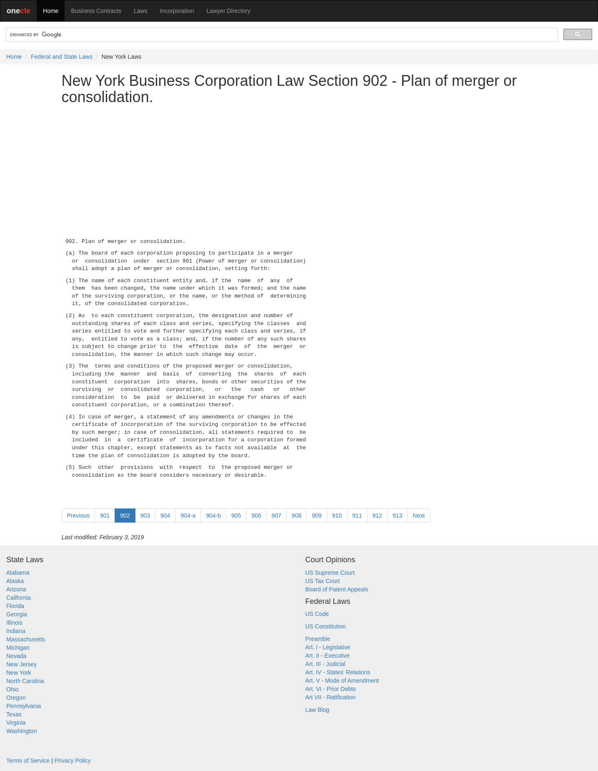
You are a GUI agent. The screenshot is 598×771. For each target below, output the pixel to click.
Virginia (15, 722)
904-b (213, 515)
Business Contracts (96, 11)
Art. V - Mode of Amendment (342, 680)
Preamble (317, 639)
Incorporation (177, 11)
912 (377, 515)
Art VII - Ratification (330, 697)
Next (419, 515)
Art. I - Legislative (327, 647)
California (18, 597)
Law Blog (317, 709)
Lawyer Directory (228, 11)
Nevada (16, 656)
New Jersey (21, 664)
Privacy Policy (73, 760)
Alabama (17, 572)
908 (296, 515)
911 (357, 515)
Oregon (16, 697)
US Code (317, 614)
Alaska (15, 581)
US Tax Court (322, 581)
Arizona (16, 589)
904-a (187, 515)
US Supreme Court (330, 572)
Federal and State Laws (62, 56)
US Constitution (325, 626)
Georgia (16, 614)
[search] (281, 35)
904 (165, 515)
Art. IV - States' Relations (337, 672)
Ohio (12, 689)
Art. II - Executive (327, 655)
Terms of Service (28, 760)
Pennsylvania (23, 706)
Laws (141, 11)
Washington (21, 731)
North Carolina (25, 681)
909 (316, 515)
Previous (78, 515)
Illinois (14, 622)
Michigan (18, 647)
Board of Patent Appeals (336, 589)
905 (236, 515)
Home (50, 11)
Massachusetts (25, 639)
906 (256, 515)
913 (397, 515)
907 (276, 515)
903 (145, 515)
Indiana (15, 631)
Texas (14, 714)
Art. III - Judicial (325, 664)
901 (105, 515)
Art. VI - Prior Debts (330, 689)
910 (337, 515)
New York (18, 672)
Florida (15, 606)
